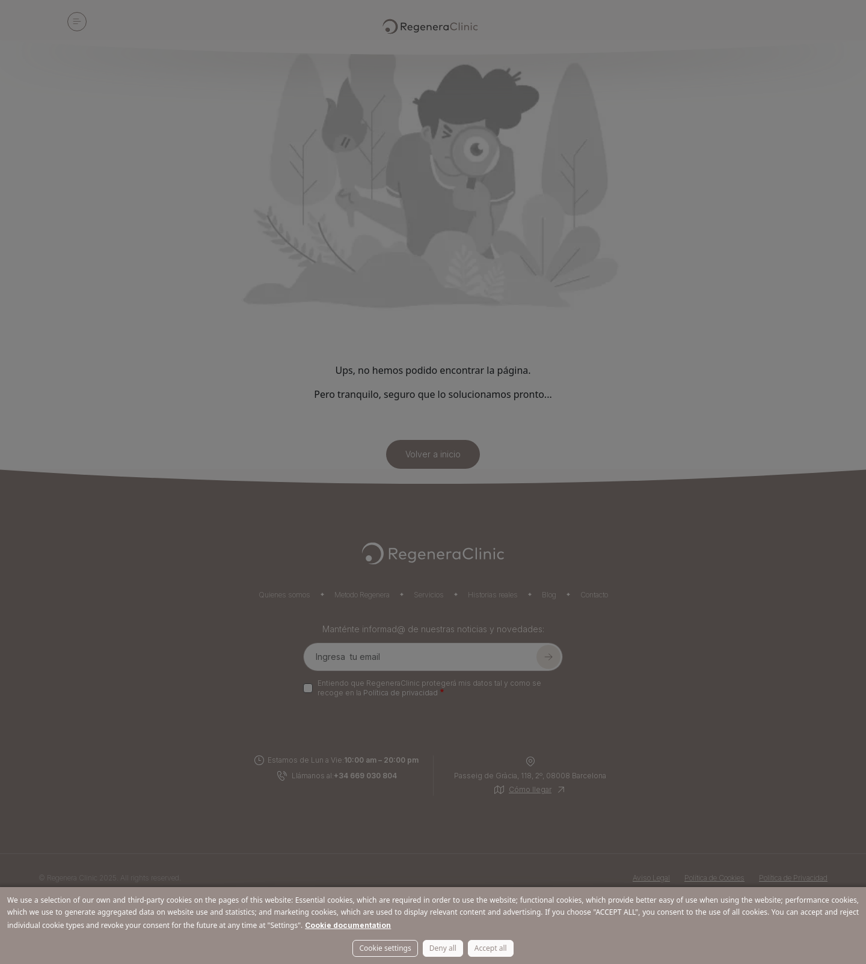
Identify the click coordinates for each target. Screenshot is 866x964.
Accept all (490, 948)
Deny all (442, 948)
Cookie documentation (348, 925)
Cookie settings (385, 948)
